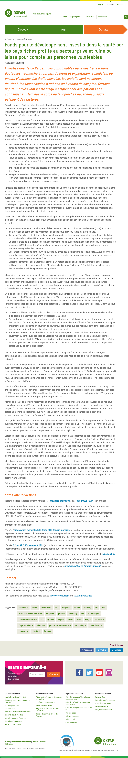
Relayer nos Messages (103, 710)
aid (41, 619)
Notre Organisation (12, 705)
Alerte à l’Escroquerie (13, 724)
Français (110, 5)
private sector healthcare (60, 625)
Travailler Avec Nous (103, 703)
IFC (56, 607)
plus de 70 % (108, 554)
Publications (90, 17)
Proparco (66, 607)
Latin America (96, 625)
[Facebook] (87, 650)
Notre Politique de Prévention (16, 718)
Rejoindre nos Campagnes (105, 700)
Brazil (70, 619)
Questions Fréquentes (13, 721)
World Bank (46, 607)
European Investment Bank (30, 613)
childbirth (36, 631)
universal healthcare (27, 619)
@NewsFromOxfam (59, 595)
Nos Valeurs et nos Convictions (16, 697)
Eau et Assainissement (44, 705)
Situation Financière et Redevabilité (18, 712)
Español (120, 5)
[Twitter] (102, 650)
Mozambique (80, 625)
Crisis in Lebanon (72, 716)
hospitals (50, 613)
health (34, 607)
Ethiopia (47, 631)
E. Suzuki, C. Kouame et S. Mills (28, 545)
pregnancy (23, 631)
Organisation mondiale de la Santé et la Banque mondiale (42, 530)
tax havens (99, 619)
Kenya (88, 619)
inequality (73, 613)
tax (82, 613)
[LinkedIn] (116, 650)
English (100, 5)
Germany (87, 607)
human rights (93, 613)
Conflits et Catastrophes (45, 702)
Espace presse (75, 17)
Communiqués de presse (24, 39)
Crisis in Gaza (70, 713)
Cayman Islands (26, 625)
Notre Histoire (10, 709)
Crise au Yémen (71, 722)
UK (96, 607)
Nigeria (61, 619)
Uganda (50, 619)
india (79, 619)
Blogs (65, 17)
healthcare (23, 607)
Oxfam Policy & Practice (14, 715)
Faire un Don (100, 697)
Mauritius (41, 625)
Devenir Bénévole (101, 706)
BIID (103, 607)
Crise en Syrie (70, 719)
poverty (61, 613)
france (77, 607)
